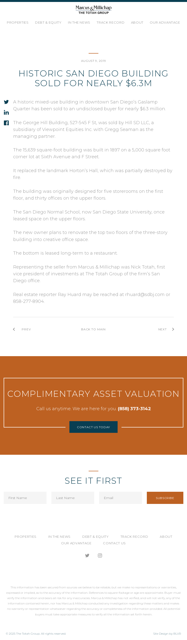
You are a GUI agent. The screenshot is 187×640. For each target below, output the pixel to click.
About (137, 22)
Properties (18, 22)
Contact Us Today (93, 427)
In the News (79, 22)
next (162, 329)
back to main (93, 329)
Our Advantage (165, 22)
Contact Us (114, 543)
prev (26, 329)
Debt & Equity (48, 22)
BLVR (177, 633)
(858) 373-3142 (134, 408)
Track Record (110, 22)
